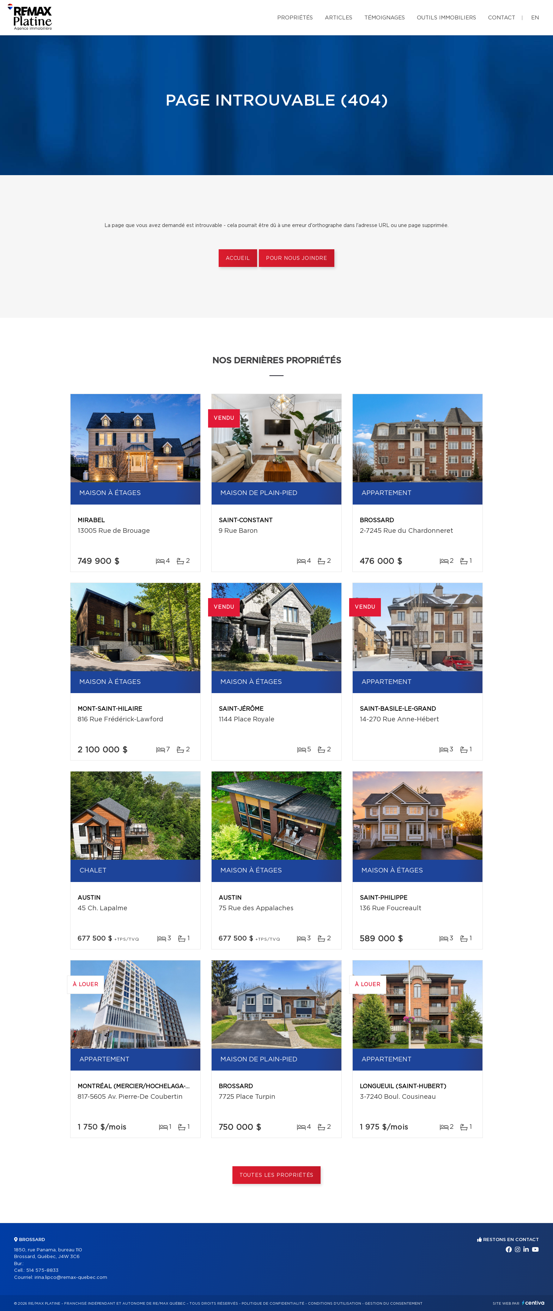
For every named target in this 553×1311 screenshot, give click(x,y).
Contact (501, 17)
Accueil (238, 258)
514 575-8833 (42, 1270)
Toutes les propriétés (276, 1175)
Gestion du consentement (394, 1303)
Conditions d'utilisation (334, 1303)
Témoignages (384, 17)
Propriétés (295, 17)
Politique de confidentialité (273, 1303)
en (535, 17)
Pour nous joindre (296, 258)
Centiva (533, 1302)
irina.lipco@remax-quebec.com (71, 1277)
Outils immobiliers (446, 17)
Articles (338, 17)
